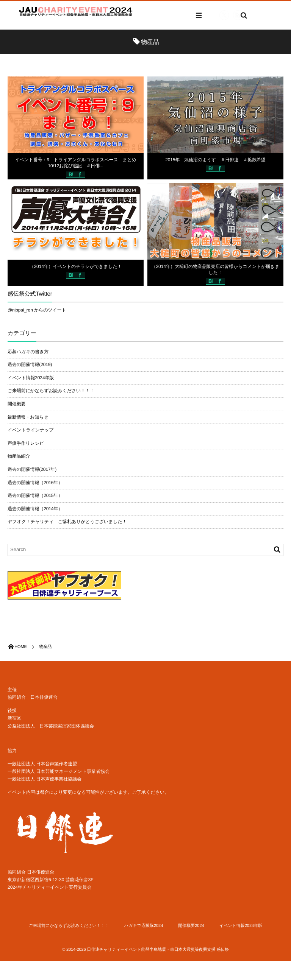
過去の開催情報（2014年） (35, 508)
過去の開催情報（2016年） (35, 482)
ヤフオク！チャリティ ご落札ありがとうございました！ (67, 521)
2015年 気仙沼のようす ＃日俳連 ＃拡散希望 (215, 159)
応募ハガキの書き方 (28, 351)
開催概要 (16, 404)
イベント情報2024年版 (31, 377)
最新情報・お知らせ (28, 417)
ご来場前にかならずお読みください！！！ (51, 390)
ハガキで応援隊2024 (143, 926)
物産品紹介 (19, 456)
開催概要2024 (191, 926)
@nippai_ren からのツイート (37, 310)
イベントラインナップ (30, 430)
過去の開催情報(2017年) (32, 469)
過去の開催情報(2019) (30, 364)
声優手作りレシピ (26, 443)
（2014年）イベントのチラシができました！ (76, 266)
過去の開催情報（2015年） (35, 495)
